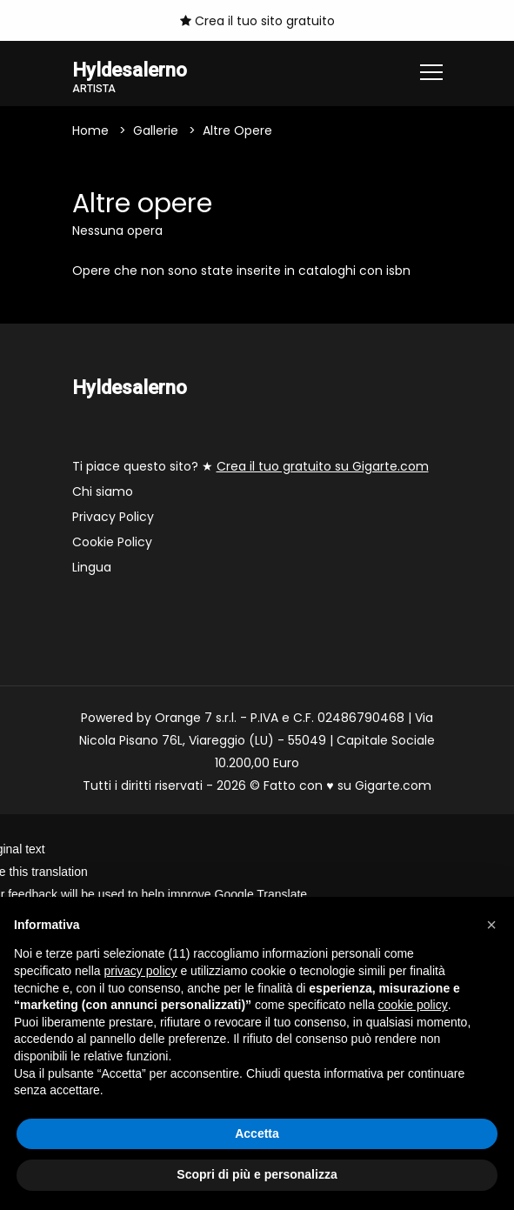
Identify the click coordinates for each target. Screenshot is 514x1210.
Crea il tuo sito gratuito (257, 21)
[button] (491, 925)
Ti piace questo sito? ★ (250, 466)
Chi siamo (102, 491)
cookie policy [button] (413, 1005)
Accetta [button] (257, 1133)
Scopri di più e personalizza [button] (257, 1174)
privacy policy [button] (140, 971)
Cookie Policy (112, 542)
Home (90, 130)
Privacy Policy (113, 516)
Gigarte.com (393, 785)
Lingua (91, 567)
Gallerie (155, 130)
